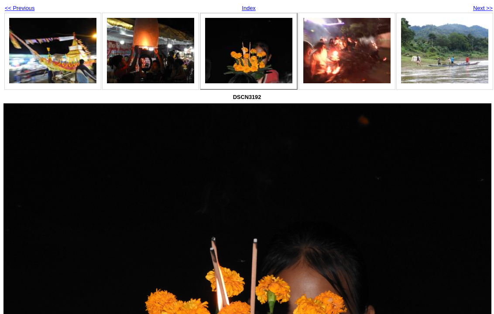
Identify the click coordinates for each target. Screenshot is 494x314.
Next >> (483, 8)
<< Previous (19, 8)
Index (248, 8)
